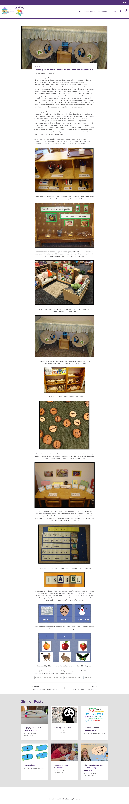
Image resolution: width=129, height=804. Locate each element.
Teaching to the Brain (62, 728)
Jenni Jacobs (58, 677)
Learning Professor (70, 677)
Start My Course (103, 11)
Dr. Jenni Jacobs (40, 73)
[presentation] (34, 715)
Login (124, 2)
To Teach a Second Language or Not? (47, 687)
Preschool (88, 677)
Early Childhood (47, 677)
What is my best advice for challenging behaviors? (93, 767)
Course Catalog (89, 11)
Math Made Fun (30, 765)
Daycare (38, 677)
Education (37, 66)
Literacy (80, 677)
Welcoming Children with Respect (81, 687)
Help (114, 11)
